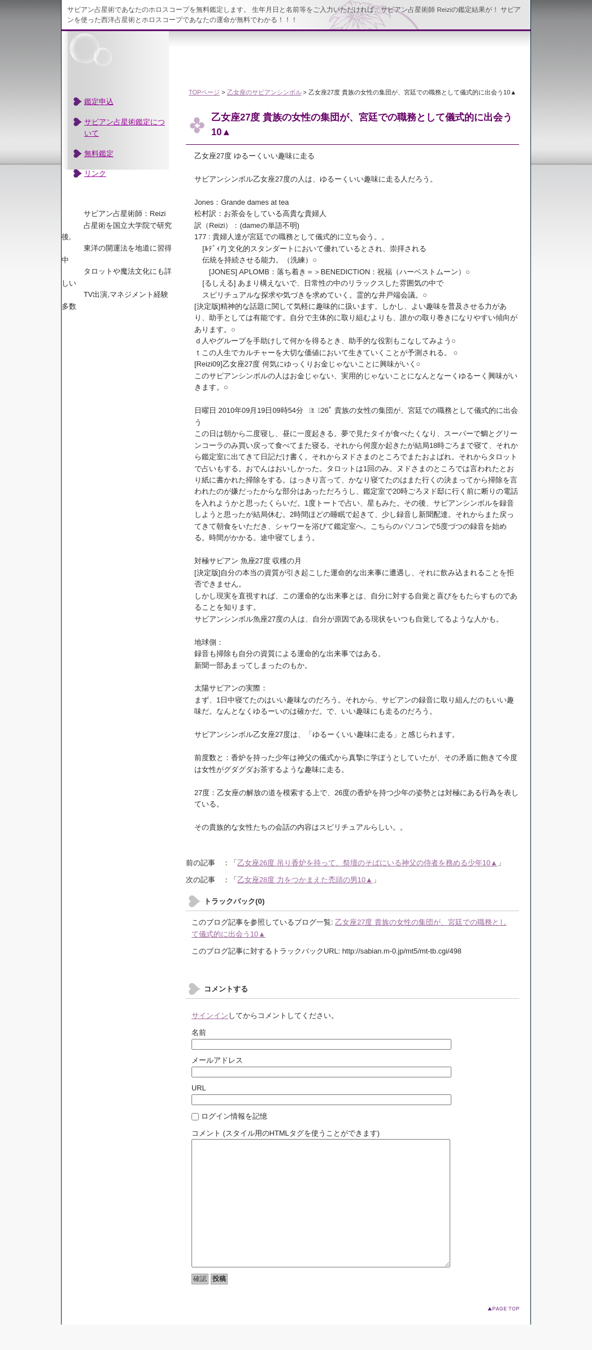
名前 (198, 1032)
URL (198, 1088)
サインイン (209, 1015)
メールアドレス (217, 1060)
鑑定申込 (99, 101)
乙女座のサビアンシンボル (264, 92)
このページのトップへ (503, 1334)
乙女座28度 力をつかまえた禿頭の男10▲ (305, 879)
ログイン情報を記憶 (229, 1116)
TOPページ (204, 92)
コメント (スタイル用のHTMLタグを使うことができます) (285, 1133)
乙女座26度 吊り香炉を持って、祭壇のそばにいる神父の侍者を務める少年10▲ (367, 863)
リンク (95, 173)
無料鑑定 (99, 153)
